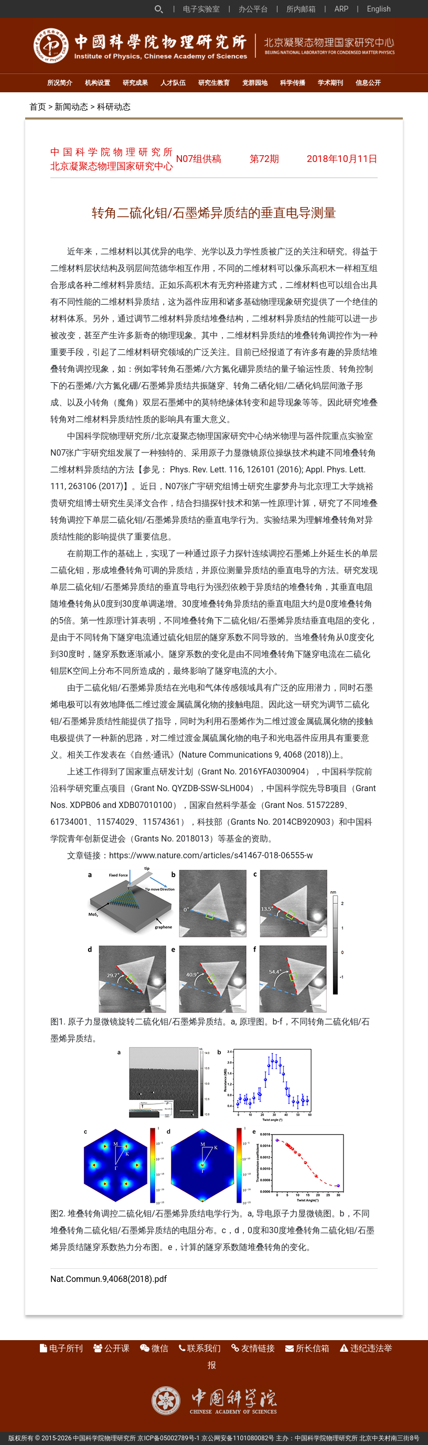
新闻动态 (71, 107)
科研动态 (114, 107)
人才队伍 (173, 83)
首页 (37, 107)
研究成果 (135, 83)
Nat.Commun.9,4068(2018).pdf (108, 1279)
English (379, 9)
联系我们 (204, 1348)
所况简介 (59, 83)
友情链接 (258, 1348)
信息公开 (368, 83)
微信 (160, 1348)
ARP (342, 9)
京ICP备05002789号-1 (168, 1438)
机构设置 (97, 83)
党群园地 (255, 83)
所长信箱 (312, 1348)
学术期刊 (330, 83)
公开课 (117, 1348)
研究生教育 (214, 83)
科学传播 (292, 83)
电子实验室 (201, 9)
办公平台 (253, 9)
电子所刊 (66, 1348)
